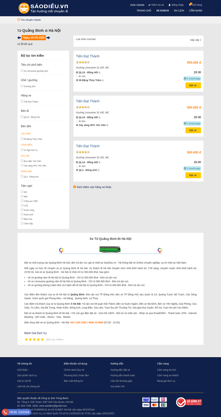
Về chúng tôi (24, 363)
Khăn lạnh (28, 214)
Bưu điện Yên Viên (32, 161)
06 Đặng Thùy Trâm (33, 139)
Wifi (25, 196)
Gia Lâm (25, 156)
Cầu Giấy (26, 134)
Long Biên (26, 145)
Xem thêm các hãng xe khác (94, 187)
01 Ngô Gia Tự (30, 150)
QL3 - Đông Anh (31, 177)
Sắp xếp (195, 40)
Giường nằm (29, 86)
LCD (26, 205)
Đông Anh (26, 171)
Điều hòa (28, 219)
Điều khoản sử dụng (75, 363)
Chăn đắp (28, 223)
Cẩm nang (163, 363)
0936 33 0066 (96, 322)
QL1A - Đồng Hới (32, 117)
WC (25, 192)
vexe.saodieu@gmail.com (53, 405)
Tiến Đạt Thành (31, 102)
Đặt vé (193, 85)
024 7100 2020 (78, 322)
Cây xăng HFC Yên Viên (35, 166)
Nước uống (29, 210)
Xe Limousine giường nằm (36, 71)
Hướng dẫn (116, 363)
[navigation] (144, 10)
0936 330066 (137, 5)
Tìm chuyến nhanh (29, 19)
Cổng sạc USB (30, 201)
